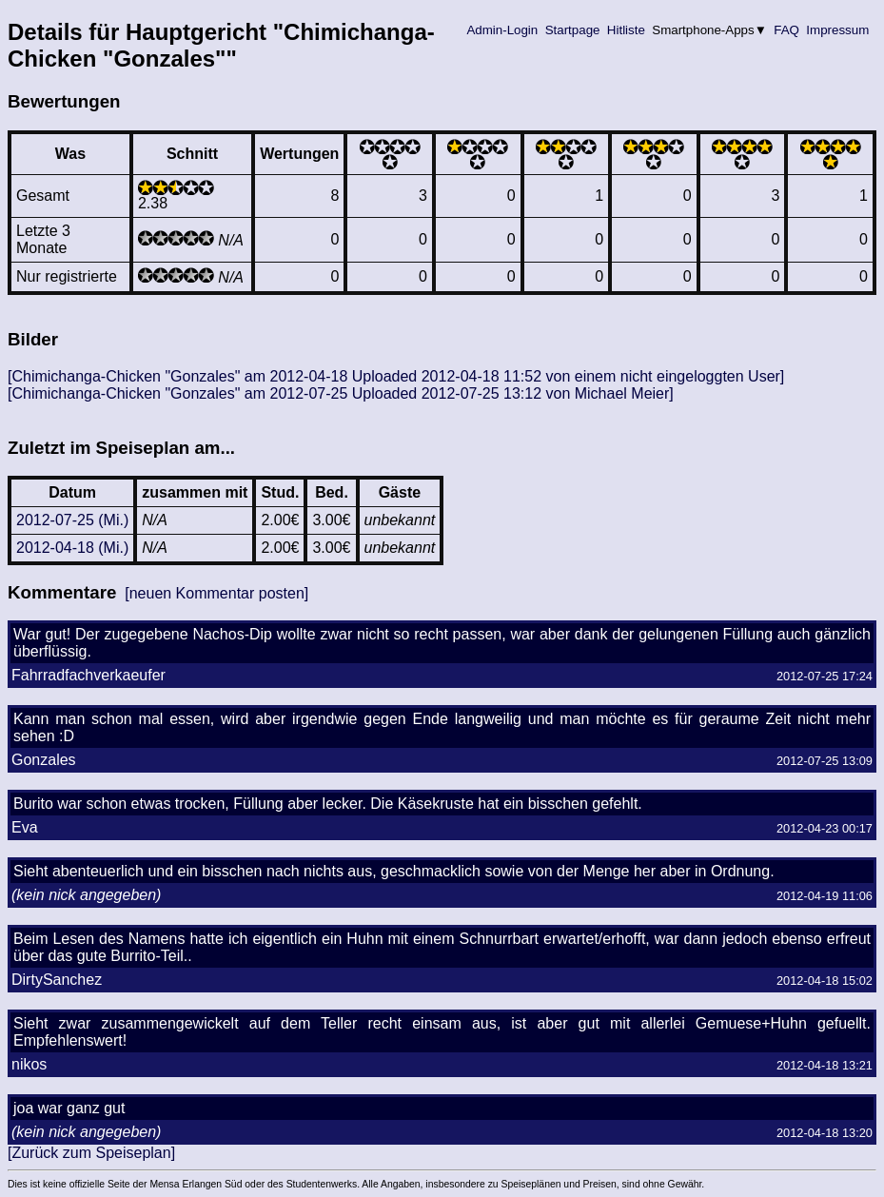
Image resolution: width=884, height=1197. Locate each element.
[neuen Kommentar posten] (216, 593)
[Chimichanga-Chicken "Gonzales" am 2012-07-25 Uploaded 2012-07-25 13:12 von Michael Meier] (341, 393)
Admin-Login (502, 30)
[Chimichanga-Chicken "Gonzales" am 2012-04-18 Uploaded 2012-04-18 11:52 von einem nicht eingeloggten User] (396, 376)
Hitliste (625, 30)
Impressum (838, 30)
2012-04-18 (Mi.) (72, 548)
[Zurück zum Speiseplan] (91, 1153)
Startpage (572, 30)
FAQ (787, 30)
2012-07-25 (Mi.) (72, 520)
